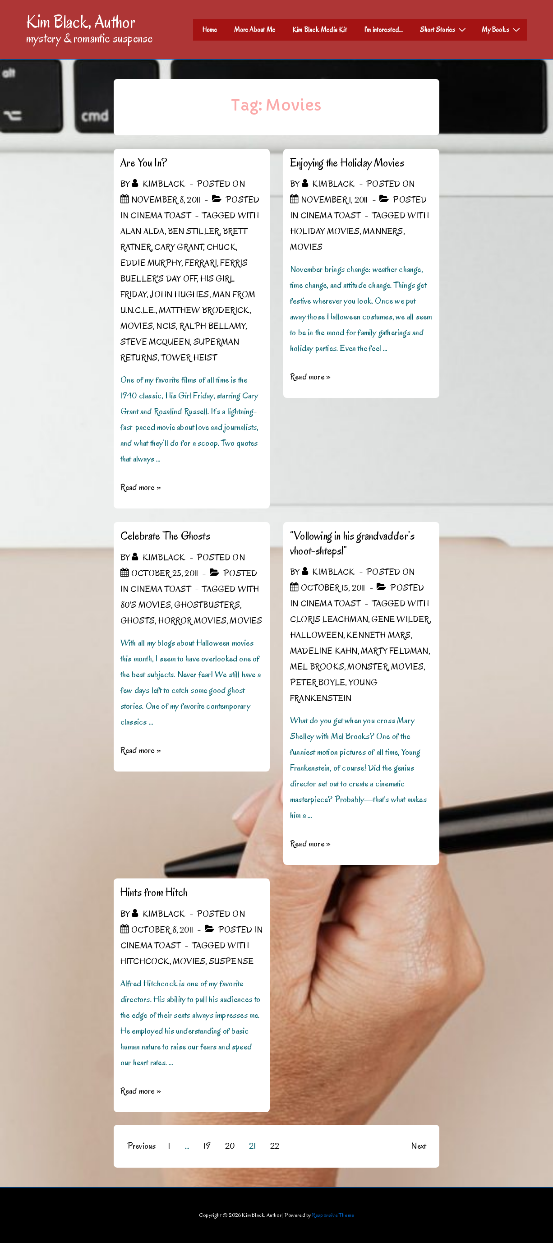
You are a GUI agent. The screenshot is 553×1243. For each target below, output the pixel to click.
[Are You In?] (165, 200)
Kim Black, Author (80, 21)
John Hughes (179, 294)
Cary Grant (178, 247)
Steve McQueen (155, 342)
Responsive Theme (333, 1215)
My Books (502, 29)
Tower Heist (189, 358)
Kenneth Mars (378, 635)
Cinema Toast (160, 216)
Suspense (231, 961)
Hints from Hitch (153, 892)
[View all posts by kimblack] (159, 184)
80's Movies (145, 605)
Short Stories (444, 29)
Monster (367, 667)
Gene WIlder (400, 619)
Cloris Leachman (329, 619)
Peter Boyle (317, 683)
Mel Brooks (317, 667)
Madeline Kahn (324, 651)
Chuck (221, 247)
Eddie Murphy (150, 263)
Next (418, 1146)
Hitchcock (145, 961)
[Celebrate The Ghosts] (164, 573)
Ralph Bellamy (213, 326)
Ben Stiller (193, 231)
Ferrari (201, 263)
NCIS (166, 326)
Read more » (140, 487)
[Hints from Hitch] (162, 930)
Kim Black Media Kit (319, 29)
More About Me (254, 29)
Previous (141, 1146)
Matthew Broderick (204, 310)
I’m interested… (383, 29)
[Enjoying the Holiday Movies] (334, 200)
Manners (383, 231)
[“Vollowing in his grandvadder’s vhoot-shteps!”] (333, 588)
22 (274, 1146)
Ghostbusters (207, 605)
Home (209, 29)
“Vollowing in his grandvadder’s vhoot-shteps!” (352, 543)
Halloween (316, 635)
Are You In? (143, 162)
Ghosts (137, 621)
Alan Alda (142, 231)
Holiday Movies (324, 231)
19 (207, 1146)
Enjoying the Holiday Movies (347, 162)
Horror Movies (192, 621)
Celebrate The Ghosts (165, 535)
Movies (136, 326)
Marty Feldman (395, 651)
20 (230, 1146)
